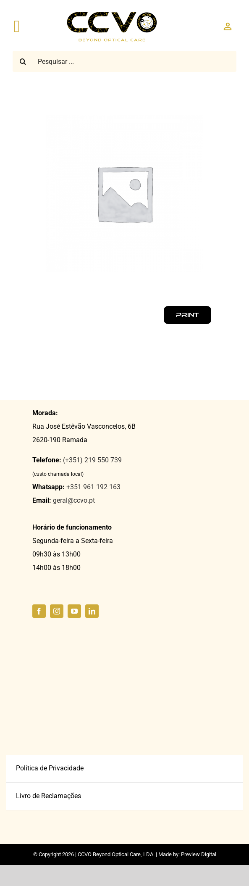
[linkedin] (92, 611)
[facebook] (39, 611)
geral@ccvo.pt (74, 500)
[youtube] (74, 611)
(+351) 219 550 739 (92, 460)
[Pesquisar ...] (125, 61)
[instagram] (56, 611)
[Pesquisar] (23, 61)
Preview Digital (198, 854)
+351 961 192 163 (93, 487)
